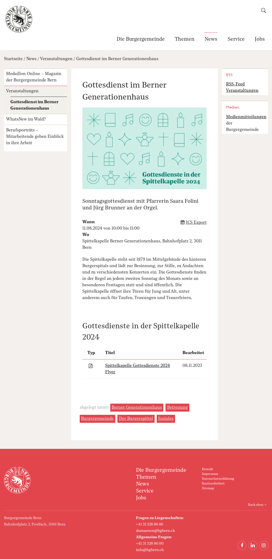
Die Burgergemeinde (141, 39)
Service (236, 39)
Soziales (165, 419)
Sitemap (208, 488)
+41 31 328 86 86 (149, 524)
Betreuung (177, 407)
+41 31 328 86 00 (150, 543)
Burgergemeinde (97, 419)
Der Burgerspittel (136, 419)
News (211, 39)
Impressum (210, 474)
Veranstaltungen (56, 59)
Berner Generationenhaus (137, 407)
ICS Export (196, 223)
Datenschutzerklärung (218, 479)
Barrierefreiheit (213, 483)
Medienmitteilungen (246, 117)
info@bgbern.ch (150, 550)
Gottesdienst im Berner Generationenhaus (117, 59)
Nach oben (255, 505)
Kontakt (207, 469)
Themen (184, 39)
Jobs (260, 39)
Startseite (13, 59)
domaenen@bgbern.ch (155, 531)
